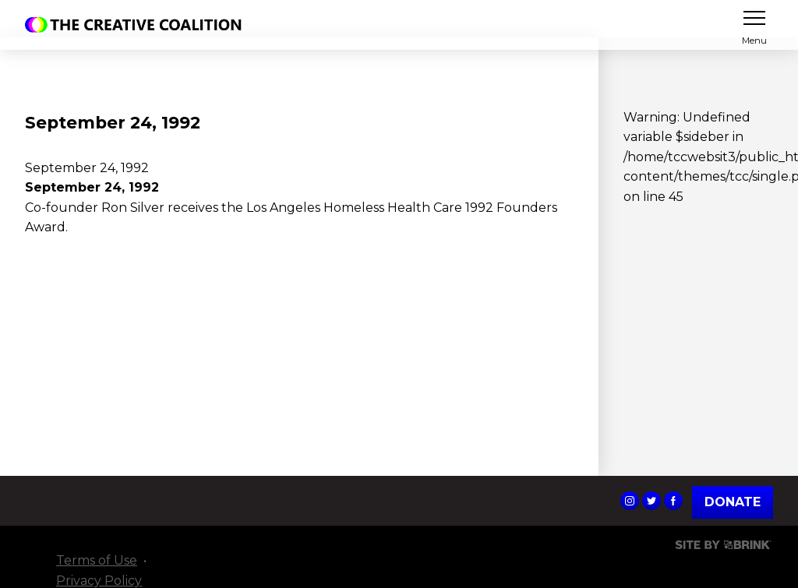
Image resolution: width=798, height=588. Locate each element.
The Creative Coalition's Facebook (673, 500)
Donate (732, 502)
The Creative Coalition (137, 25)
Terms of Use (96, 560)
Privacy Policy (99, 580)
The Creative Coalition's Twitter (651, 500)
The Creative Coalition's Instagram (629, 500)
